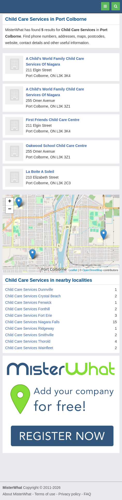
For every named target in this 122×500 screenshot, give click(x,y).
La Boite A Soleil (40, 172)
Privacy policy (69, 494)
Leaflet (73, 270)
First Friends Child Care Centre (52, 120)
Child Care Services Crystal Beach (33, 296)
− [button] (9, 209)
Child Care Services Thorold (27, 341)
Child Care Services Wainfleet (29, 348)
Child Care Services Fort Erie (28, 315)
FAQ (87, 494)
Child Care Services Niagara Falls (32, 322)
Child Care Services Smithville (29, 335)
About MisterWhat (17, 494)
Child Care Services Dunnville (29, 289)
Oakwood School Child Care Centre (56, 146)
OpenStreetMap (92, 270)
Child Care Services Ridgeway (29, 328)
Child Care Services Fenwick (28, 302)
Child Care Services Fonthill (27, 309)
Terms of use (44, 494)
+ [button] (9, 202)
